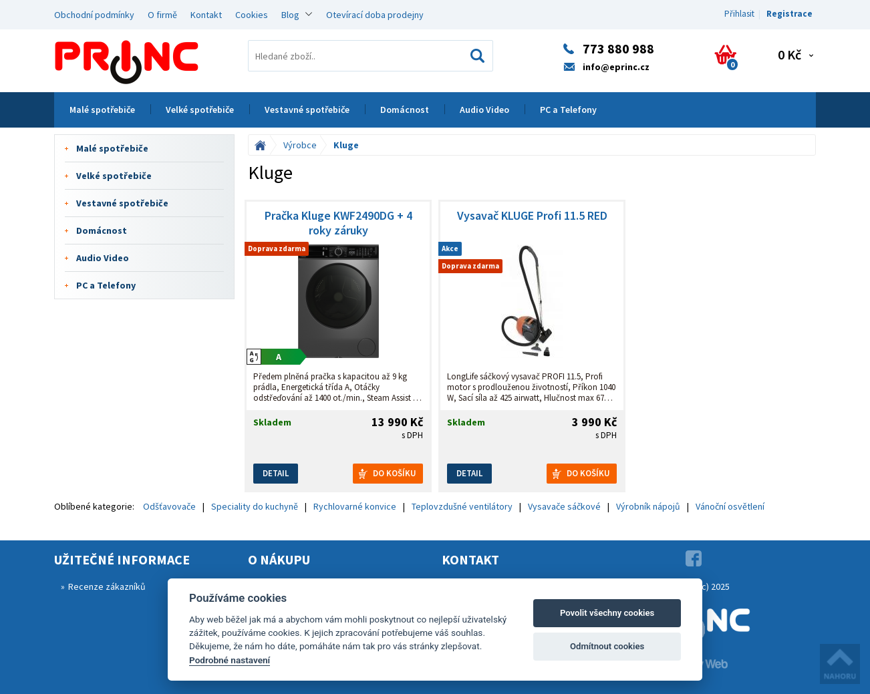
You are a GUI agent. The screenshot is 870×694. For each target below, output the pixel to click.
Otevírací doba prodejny (375, 15)
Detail (276, 473)
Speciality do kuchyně (254, 506)
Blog (290, 15)
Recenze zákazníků (107, 586)
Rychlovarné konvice (354, 506)
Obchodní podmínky (94, 15)
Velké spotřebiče (200, 110)
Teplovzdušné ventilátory (462, 506)
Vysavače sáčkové (564, 506)
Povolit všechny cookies (607, 613)
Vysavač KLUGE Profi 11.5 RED (532, 215)
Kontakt (206, 15)
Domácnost (404, 110)
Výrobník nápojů (648, 506)
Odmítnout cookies (607, 646)
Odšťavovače (169, 506)
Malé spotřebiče (102, 110)
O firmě (162, 15)
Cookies (251, 15)
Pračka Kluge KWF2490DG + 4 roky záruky (338, 223)
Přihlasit (739, 13)
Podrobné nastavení (229, 660)
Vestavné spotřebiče (307, 110)
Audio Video (484, 110)
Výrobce (300, 145)
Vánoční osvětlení (730, 506)
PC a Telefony (568, 110)
